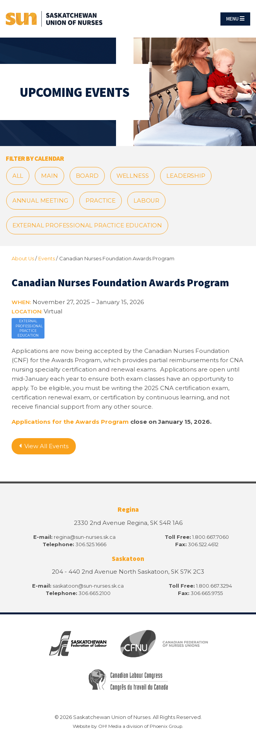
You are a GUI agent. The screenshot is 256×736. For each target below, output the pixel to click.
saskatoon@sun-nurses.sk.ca (89, 587)
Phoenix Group (166, 726)
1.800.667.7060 (210, 539)
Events (47, 260)
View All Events (44, 448)
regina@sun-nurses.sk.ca (85, 539)
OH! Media (109, 726)
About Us (23, 260)
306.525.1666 (90, 546)
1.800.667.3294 (214, 587)
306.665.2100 (95, 594)
